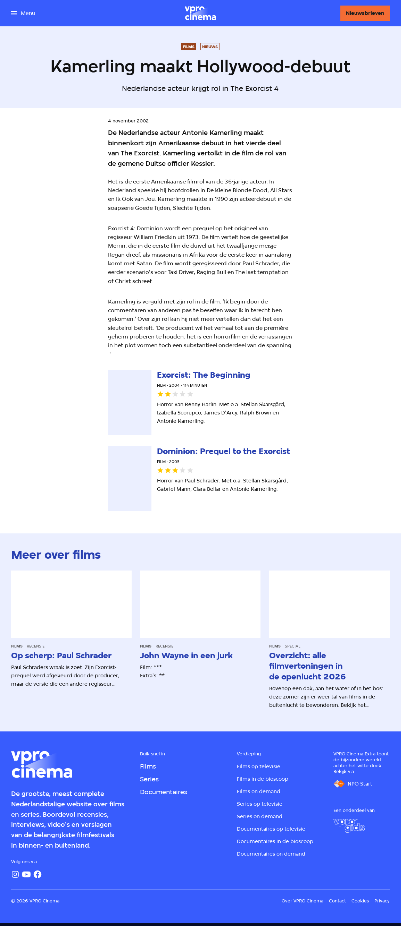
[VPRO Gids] (349, 826)
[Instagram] (15, 874)
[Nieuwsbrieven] (365, 13)
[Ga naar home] (200, 13)
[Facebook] (37, 874)
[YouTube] (26, 874)
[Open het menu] (23, 13)
